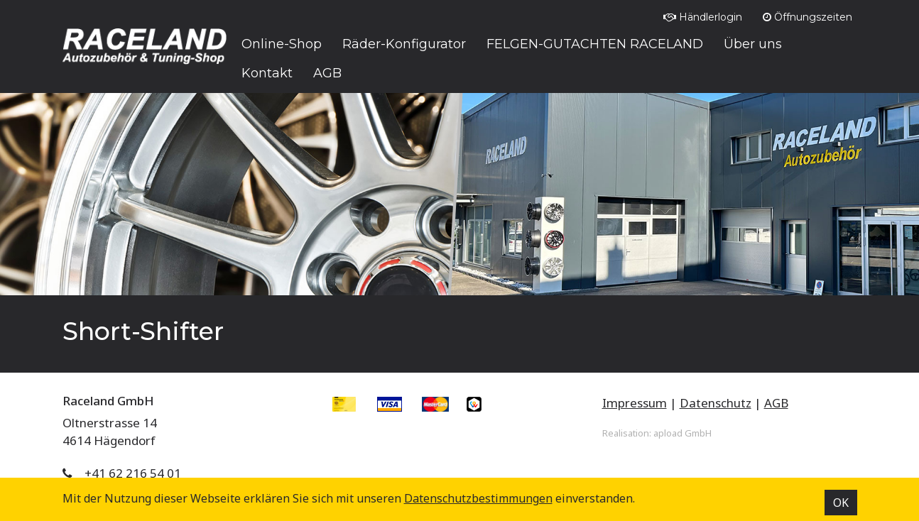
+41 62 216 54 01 (133, 473)
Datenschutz (715, 403)
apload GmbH (682, 433)
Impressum (634, 403)
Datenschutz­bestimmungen (478, 498)
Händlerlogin (702, 17)
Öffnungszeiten (807, 17)
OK (841, 502)
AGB (776, 403)
